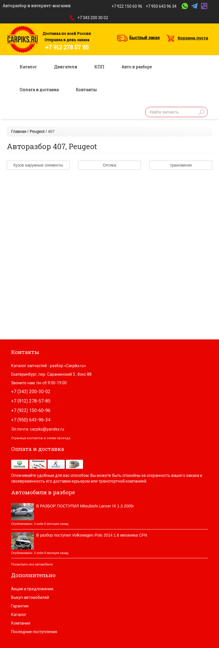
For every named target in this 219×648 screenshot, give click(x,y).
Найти (201, 112)
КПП (99, 66)
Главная (18, 131)
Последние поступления (34, 631)
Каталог (28, 66)
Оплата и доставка (39, 89)
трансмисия (181, 165)
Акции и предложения (32, 589)
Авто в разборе (136, 66)
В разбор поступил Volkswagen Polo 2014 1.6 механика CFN (91, 535)
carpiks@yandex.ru (47, 429)
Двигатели (65, 66)
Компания (20, 623)
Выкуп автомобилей (30, 597)
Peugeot (37, 131)
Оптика (109, 165)
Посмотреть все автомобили (32, 564)
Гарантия (20, 606)
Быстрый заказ (144, 37)
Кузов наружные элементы (38, 165)
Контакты (86, 89)
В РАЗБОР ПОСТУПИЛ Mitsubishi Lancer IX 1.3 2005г (85, 506)
